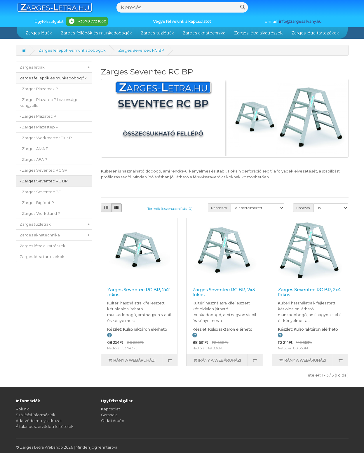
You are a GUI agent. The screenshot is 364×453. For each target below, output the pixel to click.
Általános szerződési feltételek (45, 426)
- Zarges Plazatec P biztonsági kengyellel (48, 102)
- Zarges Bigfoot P (37, 202)
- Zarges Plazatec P (38, 116)
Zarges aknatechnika (204, 33)
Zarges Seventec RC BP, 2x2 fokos (138, 292)
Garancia (109, 414)
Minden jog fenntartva (96, 447)
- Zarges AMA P (34, 148)
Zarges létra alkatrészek (258, 33)
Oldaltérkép (112, 420)
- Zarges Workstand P (40, 213)
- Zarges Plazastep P (39, 127)
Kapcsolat (110, 409)
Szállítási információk (35, 414)
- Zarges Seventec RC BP (44, 181)
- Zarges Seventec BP (40, 191)
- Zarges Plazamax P (39, 88)
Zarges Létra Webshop (42, 447)
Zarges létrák (38, 33)
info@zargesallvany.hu (300, 21)
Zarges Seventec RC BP (141, 50)
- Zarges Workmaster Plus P (46, 137)
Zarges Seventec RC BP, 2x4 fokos (309, 292)
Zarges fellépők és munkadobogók (96, 33)
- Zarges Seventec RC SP (43, 170)
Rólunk (22, 409)
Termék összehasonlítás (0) (169, 208)
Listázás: (303, 207)
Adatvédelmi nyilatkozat (39, 420)
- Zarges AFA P (33, 159)
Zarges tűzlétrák (157, 33)
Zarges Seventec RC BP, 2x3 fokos (223, 292)
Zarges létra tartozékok (315, 33)
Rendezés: (219, 207)
